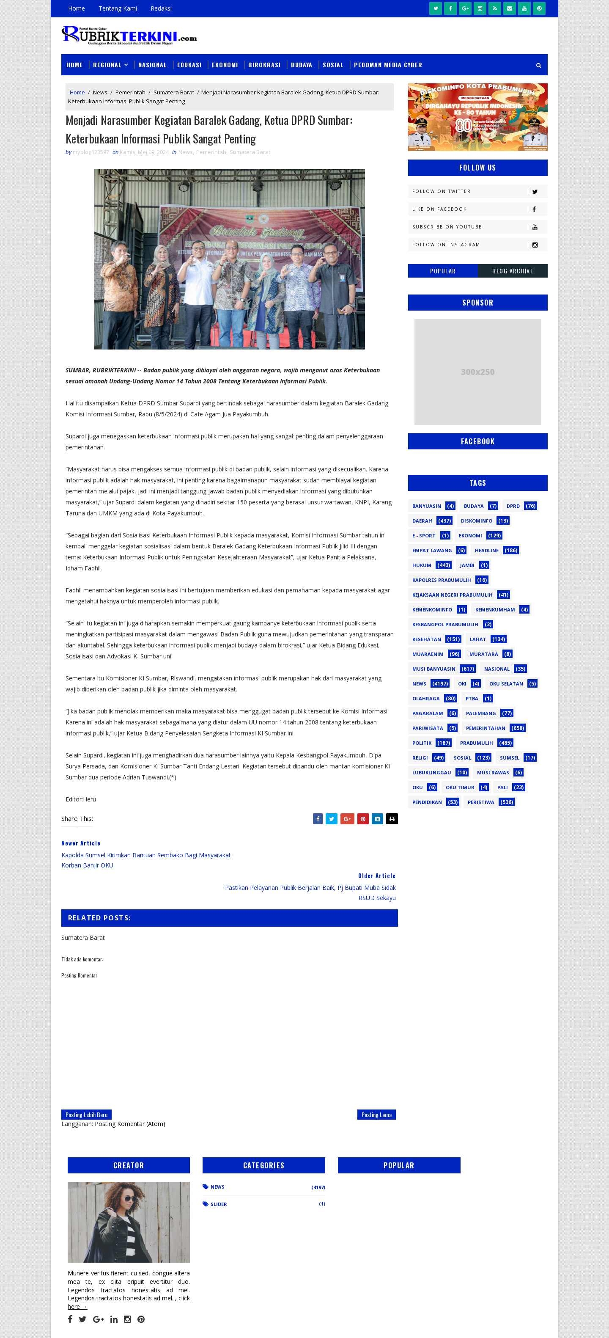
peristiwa (481, 802)
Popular (443, 270)
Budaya (302, 64)
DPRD (513, 506)
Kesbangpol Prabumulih (445, 624)
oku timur (460, 787)
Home (76, 8)
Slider (205, 1172)
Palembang (481, 713)
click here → (100, 1265)
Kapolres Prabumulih (441, 580)
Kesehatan (426, 639)
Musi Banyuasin (433, 669)
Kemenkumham (495, 609)
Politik (421, 743)
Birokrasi (264, 64)
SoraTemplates (104, 1323)
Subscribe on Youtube (479, 226)
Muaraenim (428, 654)
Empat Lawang (432, 550)
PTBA (472, 698)
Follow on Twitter (479, 191)
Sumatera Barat (174, 92)
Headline (487, 550)
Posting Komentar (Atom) (130, 1091)
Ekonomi (225, 64)
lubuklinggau (431, 772)
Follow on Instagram (479, 244)
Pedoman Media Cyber (388, 64)
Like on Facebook (479, 209)
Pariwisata (427, 728)
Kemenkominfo (432, 609)
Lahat (478, 639)
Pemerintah (130, 92)
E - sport (424, 535)
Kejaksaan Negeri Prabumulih (452, 595)
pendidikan (427, 802)
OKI (462, 683)
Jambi (467, 565)
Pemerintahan (485, 728)
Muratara (483, 654)
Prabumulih (476, 743)
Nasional (152, 64)
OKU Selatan (506, 683)
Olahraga (426, 698)
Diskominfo (476, 521)
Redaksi (161, 8)
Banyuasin (426, 506)
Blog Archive (512, 270)
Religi (420, 757)
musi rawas (493, 772)
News (100, 92)
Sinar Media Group (178, 1323)
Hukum (421, 565)
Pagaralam (427, 713)
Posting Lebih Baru (86, 1082)
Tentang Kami (118, 8)
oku (417, 787)
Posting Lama (371, 1082)
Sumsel (509, 757)
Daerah (422, 521)
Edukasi (189, 64)
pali (502, 787)
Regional (107, 64)
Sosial (333, 64)
